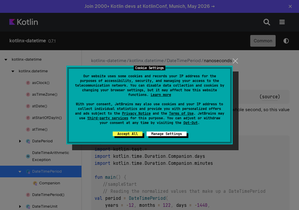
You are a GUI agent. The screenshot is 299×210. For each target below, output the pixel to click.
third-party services (107, 118)
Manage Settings (166, 134)
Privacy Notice (136, 113)
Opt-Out (190, 122)
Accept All (127, 134)
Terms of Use (181, 113)
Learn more (161, 94)
